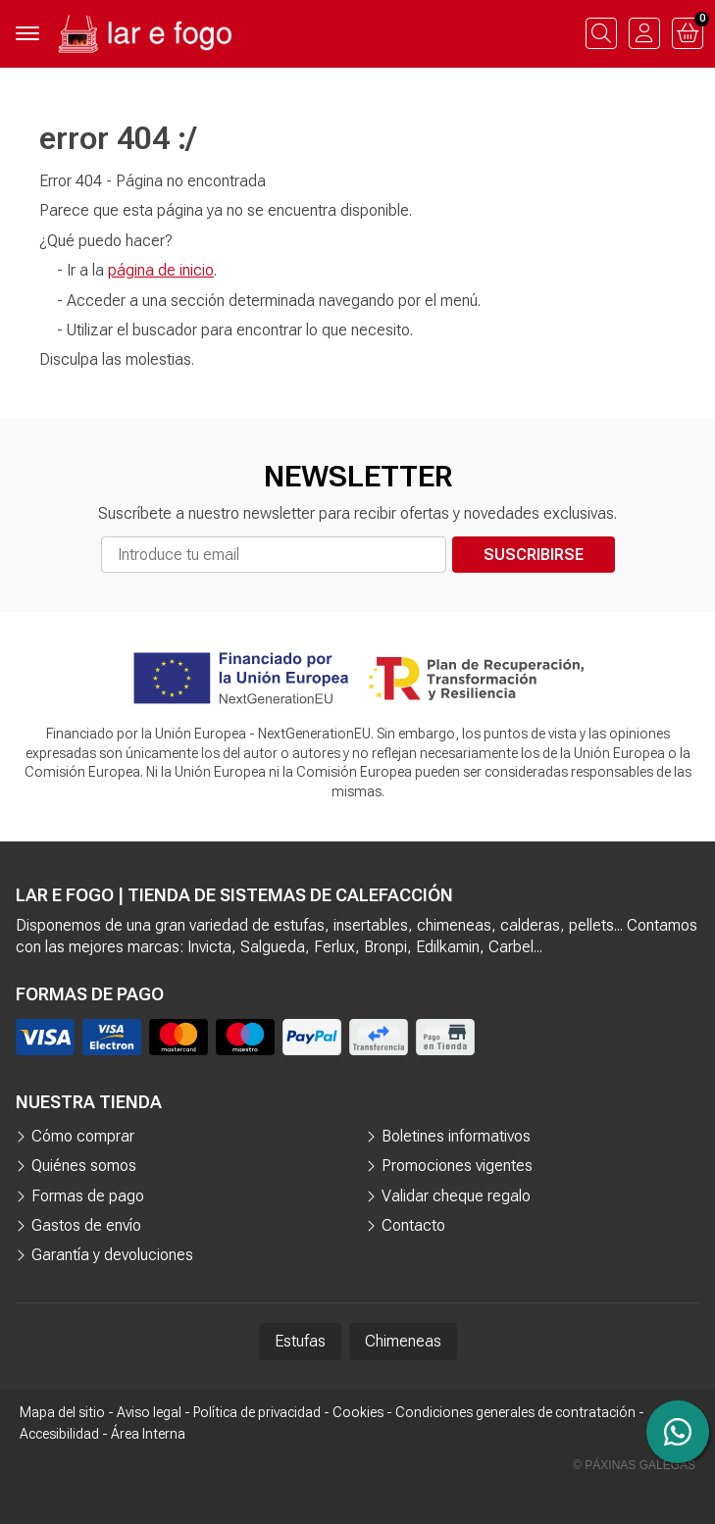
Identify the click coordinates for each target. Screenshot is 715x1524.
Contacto (413, 1225)
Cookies (357, 1412)
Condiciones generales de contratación (515, 1412)
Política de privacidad (257, 1412)
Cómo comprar (82, 1136)
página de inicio (161, 270)
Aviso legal (149, 1412)
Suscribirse (534, 554)
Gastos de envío (86, 1225)
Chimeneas (403, 1341)
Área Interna (148, 1434)
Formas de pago (87, 1196)
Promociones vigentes (457, 1165)
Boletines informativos (456, 1136)
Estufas (300, 1341)
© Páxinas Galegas (634, 1465)
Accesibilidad (59, 1434)
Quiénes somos (83, 1165)
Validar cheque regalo (456, 1196)
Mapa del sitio (62, 1412)
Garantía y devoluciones (112, 1254)
